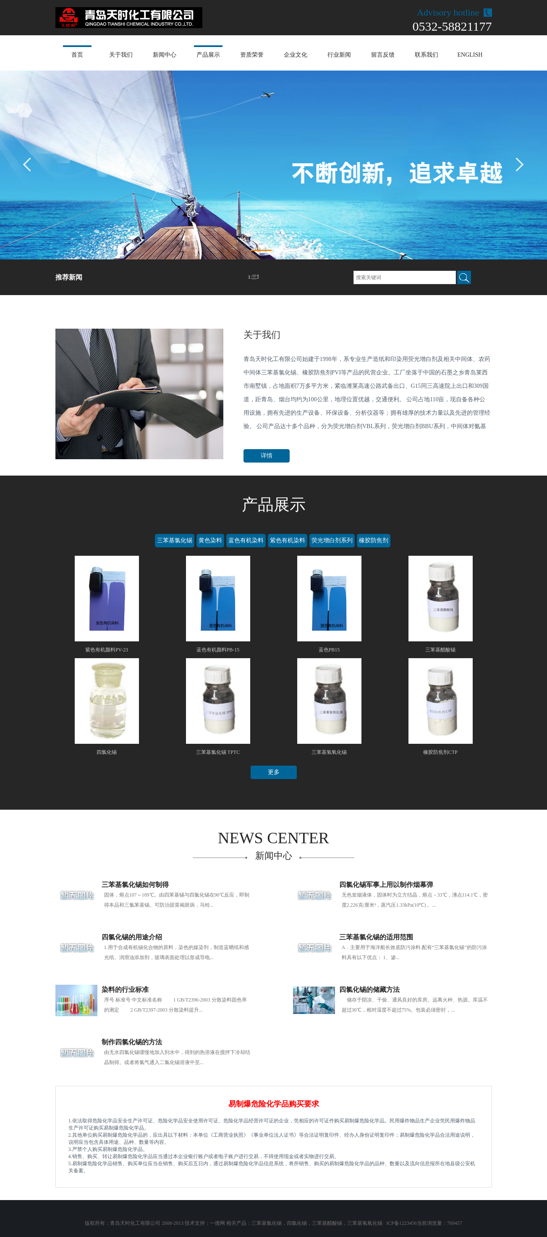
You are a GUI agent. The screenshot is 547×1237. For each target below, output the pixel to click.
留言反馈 (383, 55)
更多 (274, 772)
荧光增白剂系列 (332, 540)
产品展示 (208, 55)
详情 (266, 455)
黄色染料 (210, 540)
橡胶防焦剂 (373, 540)
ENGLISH (470, 55)
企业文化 (295, 55)
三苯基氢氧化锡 (364, 1223)
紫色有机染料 (287, 540)
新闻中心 (164, 55)
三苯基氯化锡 (174, 540)
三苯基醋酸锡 (327, 1223)
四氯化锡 (297, 1223)
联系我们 (426, 55)
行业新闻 (339, 55)
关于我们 (121, 55)
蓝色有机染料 (246, 540)
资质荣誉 (252, 55)
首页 (77, 55)
